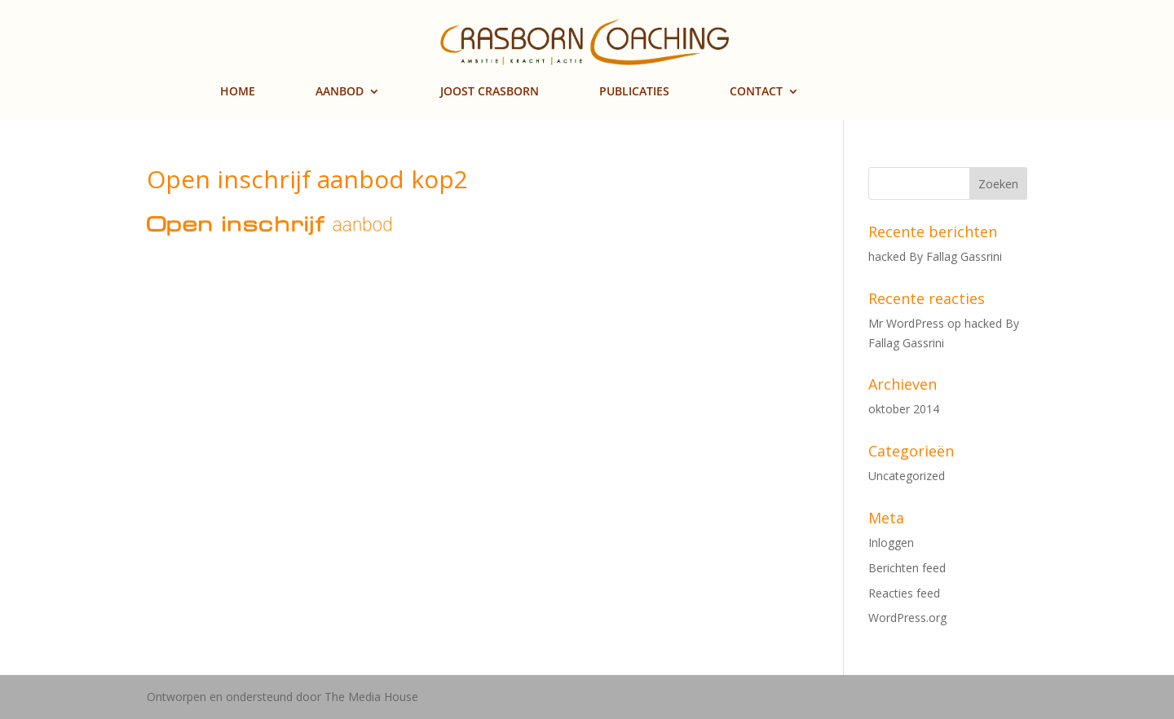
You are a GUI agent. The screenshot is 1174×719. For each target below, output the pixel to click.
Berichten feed (907, 568)
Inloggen (891, 542)
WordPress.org (907, 617)
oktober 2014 (903, 409)
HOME (237, 92)
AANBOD (340, 92)
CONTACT (756, 92)
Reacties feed (904, 593)
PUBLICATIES (634, 92)
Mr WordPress (906, 323)
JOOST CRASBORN (489, 92)
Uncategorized (906, 475)
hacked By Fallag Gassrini (935, 256)
